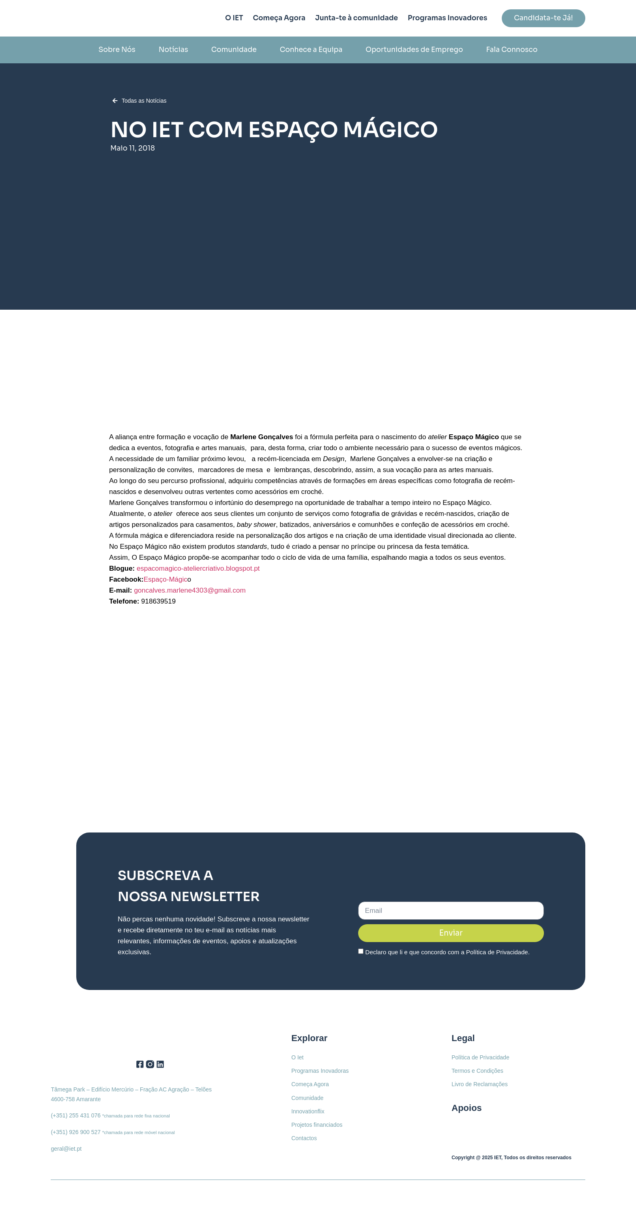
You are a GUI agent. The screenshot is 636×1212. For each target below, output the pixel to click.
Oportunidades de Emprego (414, 49)
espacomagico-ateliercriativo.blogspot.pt (198, 568)
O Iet (297, 1057)
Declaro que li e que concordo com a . (447, 952)
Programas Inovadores (447, 18)
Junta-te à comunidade (356, 18)
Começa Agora (279, 18)
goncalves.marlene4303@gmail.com (189, 590)
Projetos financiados (316, 1124)
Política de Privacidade (497, 952)
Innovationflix (307, 1111)
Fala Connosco (511, 49)
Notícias (173, 49)
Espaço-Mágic (165, 579)
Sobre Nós (117, 49)
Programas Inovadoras (320, 1071)
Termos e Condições (477, 1071)
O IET (234, 18)
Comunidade (234, 49)
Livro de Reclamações (479, 1084)
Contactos (304, 1137)
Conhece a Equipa (311, 49)
